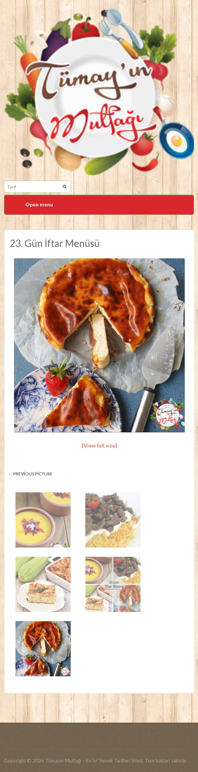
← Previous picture (30, 474)
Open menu (39, 204)
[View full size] (99, 445)
